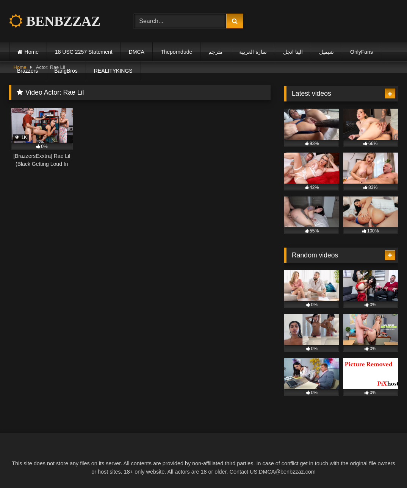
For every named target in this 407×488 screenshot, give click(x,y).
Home (32, 52)
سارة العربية (253, 52)
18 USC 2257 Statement (84, 52)
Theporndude (176, 52)
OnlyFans (361, 52)
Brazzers (27, 71)
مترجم (215, 52)
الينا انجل (293, 52)
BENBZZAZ (54, 21)
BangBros (65, 71)
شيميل (326, 52)
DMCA (136, 52)
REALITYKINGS (113, 71)
